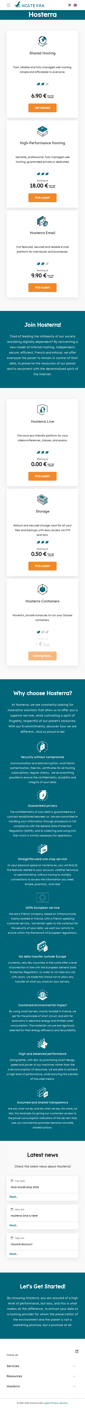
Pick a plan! (42, 197)
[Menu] (8, 5)
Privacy (54, 1403)
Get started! (42, 108)
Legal (46, 1403)
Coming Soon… (42, 656)
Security (64, 1403)
